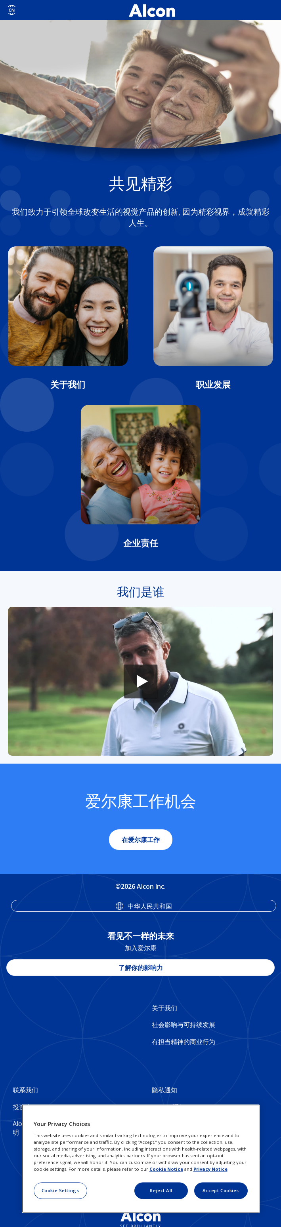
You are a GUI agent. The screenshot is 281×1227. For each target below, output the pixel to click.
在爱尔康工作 (141, 839)
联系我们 (25, 1090)
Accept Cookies (221, 1190)
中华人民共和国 (150, 906)
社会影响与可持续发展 (183, 1024)
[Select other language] (11, 10)
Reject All (161, 1190)
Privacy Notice (210, 1169)
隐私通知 (164, 1090)
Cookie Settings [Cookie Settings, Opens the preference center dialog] (60, 1190)
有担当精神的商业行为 (183, 1041)
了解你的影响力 (141, 967)
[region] (141, 1159)
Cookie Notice (166, 1169)
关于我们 (164, 1008)
